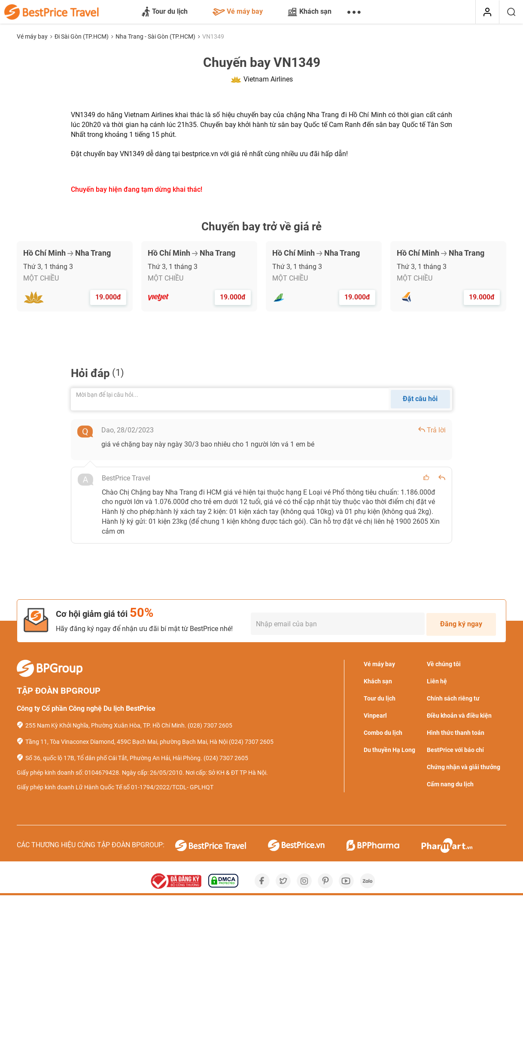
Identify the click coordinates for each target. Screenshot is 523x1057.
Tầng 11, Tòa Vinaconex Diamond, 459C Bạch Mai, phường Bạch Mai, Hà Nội (126, 741)
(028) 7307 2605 (210, 725)
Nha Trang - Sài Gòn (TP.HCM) (156, 36)
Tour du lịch (165, 12)
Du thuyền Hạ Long (389, 749)
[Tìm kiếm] (511, 12)
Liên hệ (437, 681)
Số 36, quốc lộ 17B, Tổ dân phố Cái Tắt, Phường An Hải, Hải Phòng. (113, 758)
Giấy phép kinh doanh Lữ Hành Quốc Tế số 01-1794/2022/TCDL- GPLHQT (115, 787)
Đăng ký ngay (461, 624)
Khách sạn (309, 11)
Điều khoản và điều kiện (459, 715)
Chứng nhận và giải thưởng (463, 767)
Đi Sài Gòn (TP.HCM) (82, 36)
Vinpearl (375, 715)
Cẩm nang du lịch (450, 784)
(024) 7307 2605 (251, 741)
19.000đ (108, 297)
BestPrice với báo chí (455, 749)
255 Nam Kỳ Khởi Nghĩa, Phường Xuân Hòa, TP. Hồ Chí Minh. (105, 725)
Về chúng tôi (444, 664)
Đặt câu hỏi (420, 399)
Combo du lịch (383, 732)
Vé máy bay (238, 11)
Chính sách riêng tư (453, 698)
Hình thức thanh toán (455, 732)
